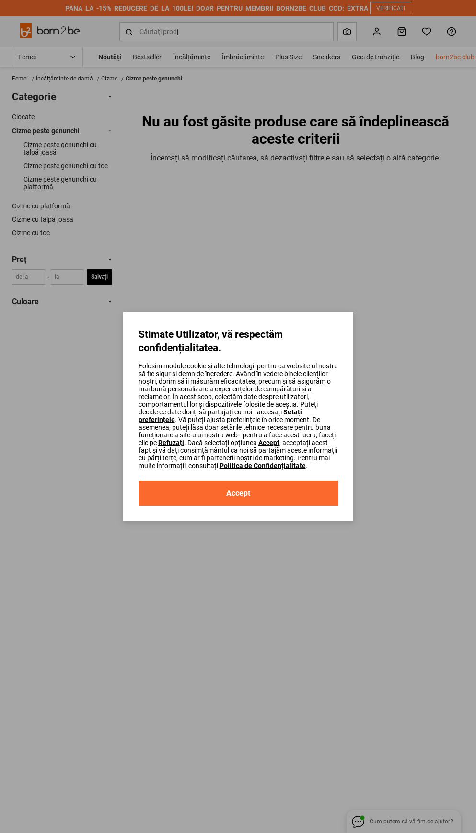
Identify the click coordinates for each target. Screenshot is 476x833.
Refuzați (171, 442)
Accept (268, 442)
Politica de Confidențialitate (263, 465)
